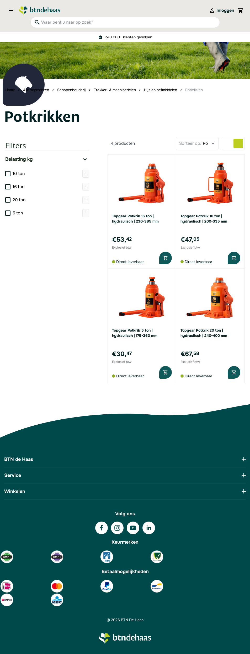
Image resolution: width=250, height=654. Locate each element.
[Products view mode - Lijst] (228, 143)
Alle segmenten (36, 89)
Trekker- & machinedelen (115, 89)
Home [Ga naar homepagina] (10, 89)
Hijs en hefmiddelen (160, 89)
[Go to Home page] (39, 10)
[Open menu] (12, 10)
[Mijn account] (221, 10)
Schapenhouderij (71, 89)
